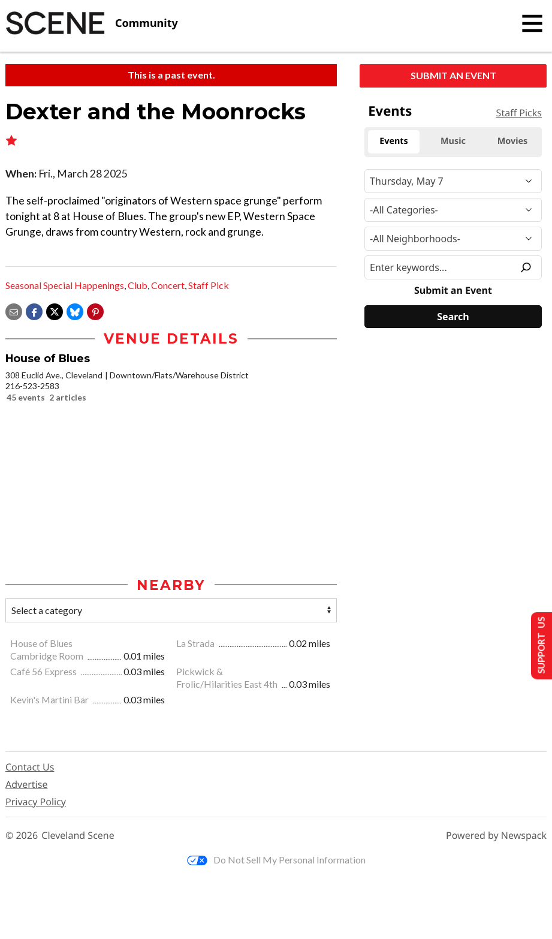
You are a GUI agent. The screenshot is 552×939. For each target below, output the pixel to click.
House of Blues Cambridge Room (47, 650)
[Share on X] (54, 310)
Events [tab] (393, 141)
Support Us (538, 644)
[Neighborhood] (453, 239)
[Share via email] (13, 310)
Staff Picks (519, 112)
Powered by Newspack (496, 836)
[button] (95, 310)
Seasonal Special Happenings (64, 285)
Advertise (26, 784)
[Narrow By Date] (453, 181)
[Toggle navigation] (532, 23)
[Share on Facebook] (34, 310)
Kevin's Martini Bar (50, 699)
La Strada (196, 643)
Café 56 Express (44, 672)
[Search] (453, 316)
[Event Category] (453, 210)
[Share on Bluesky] (75, 310)
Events (390, 111)
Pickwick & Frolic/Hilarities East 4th (227, 678)
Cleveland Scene (77, 836)
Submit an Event (453, 75)
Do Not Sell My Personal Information (276, 860)
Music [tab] (453, 141)
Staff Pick (208, 285)
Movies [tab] (512, 141)
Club (137, 285)
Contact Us (29, 767)
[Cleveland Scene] (92, 23)
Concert (168, 285)
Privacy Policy (35, 802)
